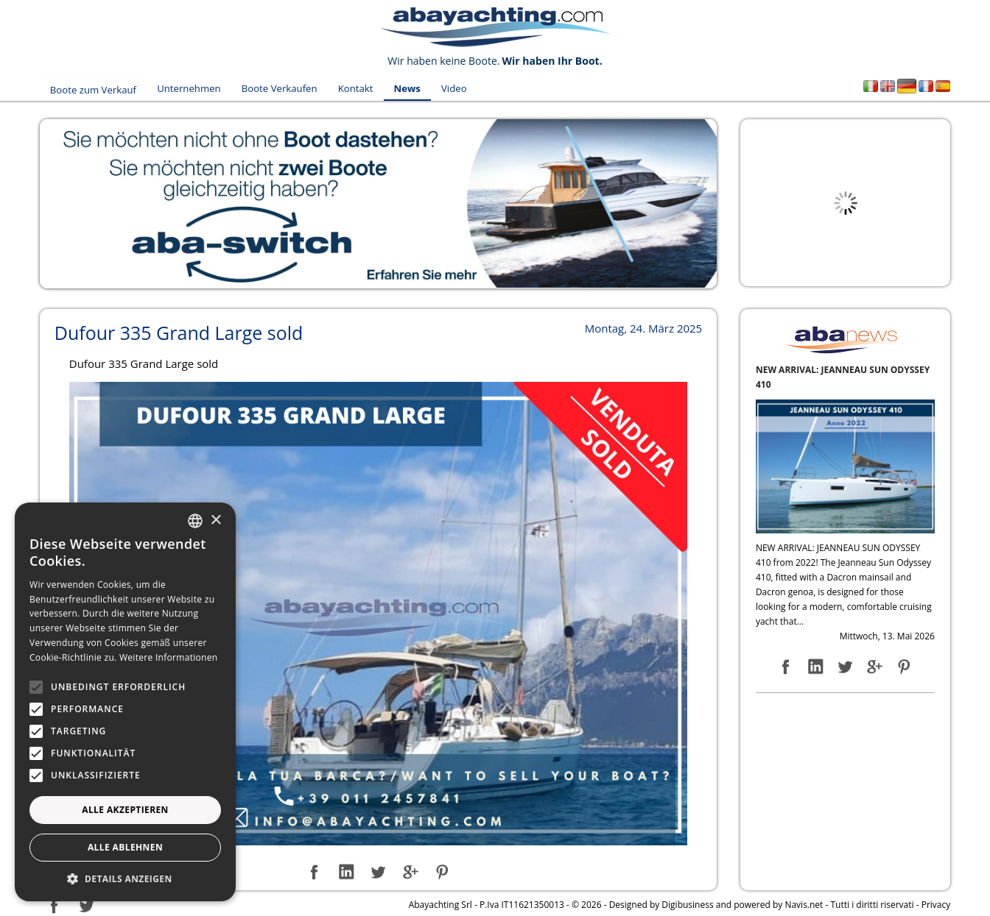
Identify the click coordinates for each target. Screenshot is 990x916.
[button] (125, 879)
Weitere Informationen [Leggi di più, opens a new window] (168, 657)
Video (440, 86)
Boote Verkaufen (276, 86)
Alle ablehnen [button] (125, 847)
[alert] (125, 702)
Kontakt (349, 86)
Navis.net (803, 900)
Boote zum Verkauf (92, 86)
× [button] (215, 520)
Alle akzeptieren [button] (125, 809)
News (397, 86)
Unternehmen (187, 86)
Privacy (936, 900)
